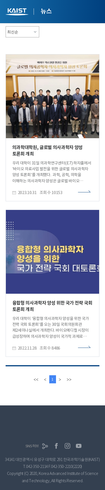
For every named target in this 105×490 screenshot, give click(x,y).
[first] (36, 379)
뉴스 (46, 11)
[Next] (60, 379)
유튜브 (78, 446)
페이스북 (56, 446)
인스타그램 (67, 446)
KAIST (17, 12)
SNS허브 (32, 446)
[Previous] (45, 379)
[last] (69, 379)
